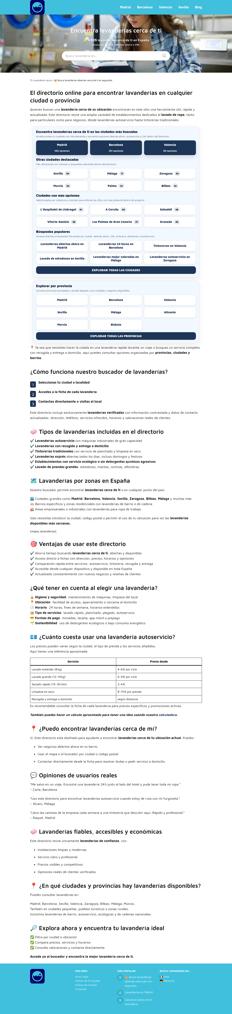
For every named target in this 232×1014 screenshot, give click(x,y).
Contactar (80, 989)
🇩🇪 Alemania (167, 980)
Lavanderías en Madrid (139, 992)
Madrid (125, 7)
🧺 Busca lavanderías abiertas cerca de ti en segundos (138, 981)
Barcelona (145, 7)
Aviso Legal (81, 976)
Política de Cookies (86, 984)
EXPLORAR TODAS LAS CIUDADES (116, 270)
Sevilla (183, 7)
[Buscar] (163, 54)
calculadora (168, 715)
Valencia (165, 7)
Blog (198, 7)
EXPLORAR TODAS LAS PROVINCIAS (116, 336)
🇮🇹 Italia (164, 976)
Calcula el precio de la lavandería (138, 1002)
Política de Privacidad (87, 980)
